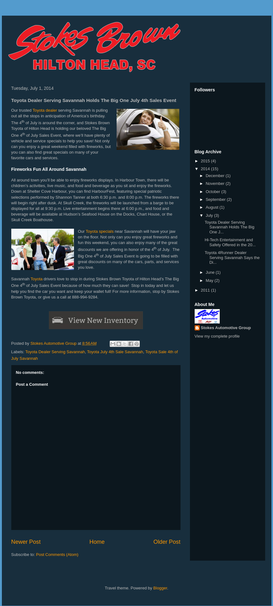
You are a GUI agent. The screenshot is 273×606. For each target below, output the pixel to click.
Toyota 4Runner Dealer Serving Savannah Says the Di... (232, 257)
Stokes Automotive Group (226, 327)
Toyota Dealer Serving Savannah (55, 351)
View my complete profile (217, 336)
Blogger (160, 588)
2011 (206, 290)
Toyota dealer (45, 110)
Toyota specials (100, 231)
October (213, 191)
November (216, 183)
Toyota (36, 279)
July (210, 215)
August (212, 207)
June (211, 272)
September (216, 199)
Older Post (167, 542)
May (210, 280)
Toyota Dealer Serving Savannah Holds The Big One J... (230, 227)
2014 (206, 168)
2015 (206, 161)
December (216, 175)
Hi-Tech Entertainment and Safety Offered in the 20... (230, 242)
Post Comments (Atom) (57, 554)
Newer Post (26, 542)
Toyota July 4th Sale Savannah (115, 351)
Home (97, 542)
